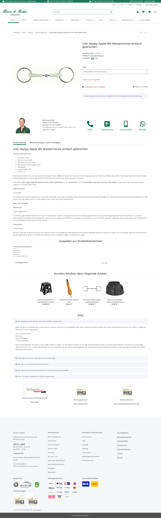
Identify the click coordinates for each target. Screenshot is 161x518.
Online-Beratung (151, 5)
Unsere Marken (145, 20)
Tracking (51, 453)
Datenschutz (87, 437)
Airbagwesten (122, 445)
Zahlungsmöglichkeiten (56, 460)
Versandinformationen (56, 464)
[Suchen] (81, 12)
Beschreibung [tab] (19, 143)
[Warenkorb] (152, 12)
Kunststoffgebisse (97, 56)
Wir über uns (53, 456)
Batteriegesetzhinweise (91, 456)
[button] (138, 12)
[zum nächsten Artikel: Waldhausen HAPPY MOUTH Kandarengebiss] (145, 32)
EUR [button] (113, 5)
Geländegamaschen (124, 437)
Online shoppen (54, 445)
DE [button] (122, 5)
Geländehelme (122, 441)
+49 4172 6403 (149, 1)
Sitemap (85, 449)
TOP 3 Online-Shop (80, 404)
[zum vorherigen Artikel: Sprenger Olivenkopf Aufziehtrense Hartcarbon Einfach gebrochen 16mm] (141, 32)
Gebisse (120, 457)
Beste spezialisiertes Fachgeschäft (126, 404)
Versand (38, 510)
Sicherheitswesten (123, 449)
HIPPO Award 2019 (80, 400)
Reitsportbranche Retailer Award (34, 398)
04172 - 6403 (19, 444)
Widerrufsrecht (88, 460)
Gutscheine (52, 441)
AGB (83, 441)
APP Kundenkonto (54, 437)
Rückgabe (51, 468)
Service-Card (52, 449)
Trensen (120, 453)
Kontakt (139, 5)
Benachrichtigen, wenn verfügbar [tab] (45, 143)
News (130, 5)
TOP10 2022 (34, 402)
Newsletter (52, 472)
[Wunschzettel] (143, 12)
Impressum (86, 453)
